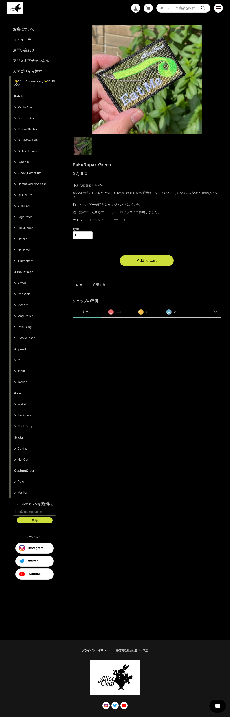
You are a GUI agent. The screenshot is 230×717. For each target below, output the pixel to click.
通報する (99, 284)
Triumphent (25, 261)
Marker (22, 492)
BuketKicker (26, 118)
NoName (24, 250)
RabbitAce (25, 107)
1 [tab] (83, 146)
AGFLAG (24, 206)
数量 (76, 229)
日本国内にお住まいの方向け (146, 271)
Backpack (24, 415)
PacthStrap (25, 426)
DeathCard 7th (28, 140)
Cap (20, 360)
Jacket (22, 382)
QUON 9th (25, 195)
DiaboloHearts (28, 151)
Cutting (22, 448)
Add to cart (147, 260)
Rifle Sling (25, 327)
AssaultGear (23, 272)
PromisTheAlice (29, 129)
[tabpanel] (147, 79)
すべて (86, 312)
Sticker (19, 437)
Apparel (20, 349)
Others (22, 239)
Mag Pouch (25, 316)
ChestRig (24, 294)
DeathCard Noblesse (32, 184)
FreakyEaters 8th (30, 173)
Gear (17, 393)
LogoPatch (25, 217)
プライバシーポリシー (95, 650)
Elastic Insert (26, 338)
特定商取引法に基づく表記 (132, 650)
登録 (34, 520)
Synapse (24, 162)
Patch (18, 96)
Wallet (22, 404)
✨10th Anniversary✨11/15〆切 (34, 83)
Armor (22, 283)
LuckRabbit (25, 228)
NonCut (23, 459)
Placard (23, 305)
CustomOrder (24, 470)
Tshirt (21, 371)
